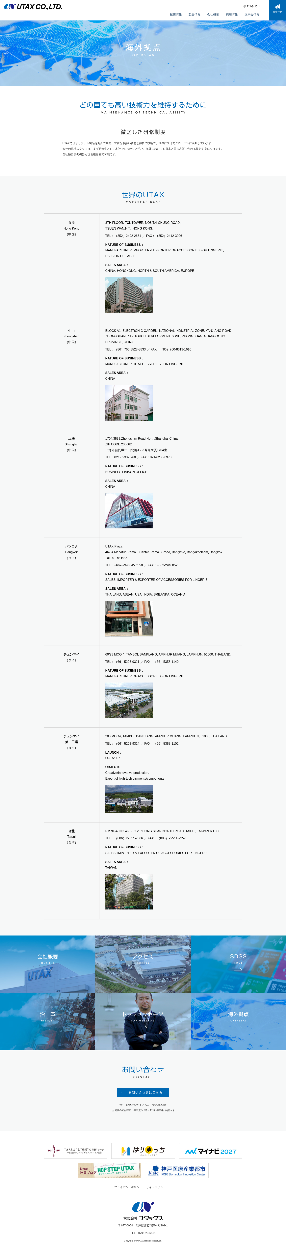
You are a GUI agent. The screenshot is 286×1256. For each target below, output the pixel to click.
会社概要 (217, 12)
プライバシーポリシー (128, 1190)
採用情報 (234, 12)
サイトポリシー (156, 1190)
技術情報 (183, 12)
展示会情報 (253, 12)
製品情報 (200, 12)
